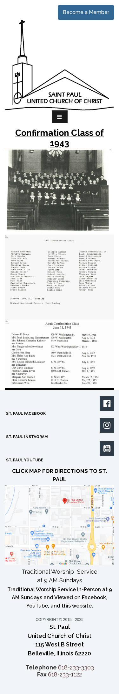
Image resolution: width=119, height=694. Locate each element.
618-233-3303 (76, 667)
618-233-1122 (65, 674)
